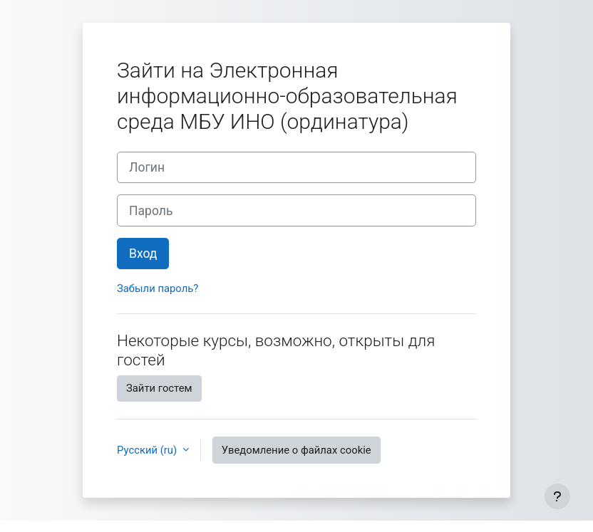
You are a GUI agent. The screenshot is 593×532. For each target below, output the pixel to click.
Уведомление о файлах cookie (296, 450)
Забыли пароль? (157, 288)
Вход (143, 253)
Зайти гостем (159, 388)
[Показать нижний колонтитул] (557, 496)
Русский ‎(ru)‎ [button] (148, 450)
